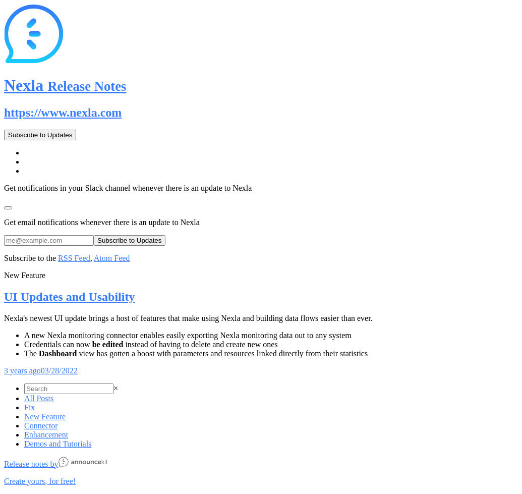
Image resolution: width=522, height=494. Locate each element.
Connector (41, 425)
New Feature (45, 416)
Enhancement (46, 434)
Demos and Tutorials (57, 444)
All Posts (38, 398)
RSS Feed (74, 258)
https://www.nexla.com (63, 112)
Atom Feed (112, 258)
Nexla (65, 85)
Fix (29, 407)
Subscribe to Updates (40, 135)
